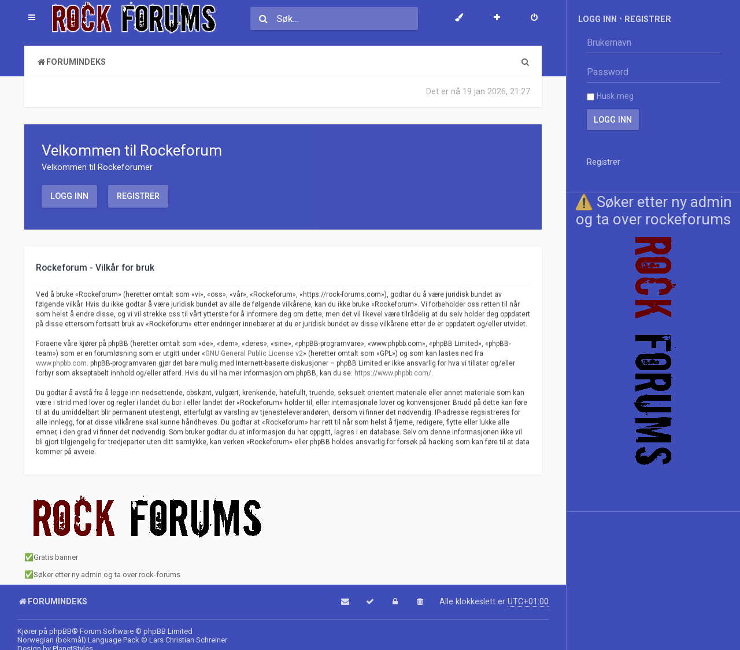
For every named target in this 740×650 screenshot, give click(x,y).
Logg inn (69, 196)
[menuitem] (534, 18)
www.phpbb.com (61, 363)
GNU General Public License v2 (254, 353)
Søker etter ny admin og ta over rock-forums (107, 574)
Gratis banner (56, 557)
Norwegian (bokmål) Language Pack (78, 640)
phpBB (60, 631)
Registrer (138, 196)
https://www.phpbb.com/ (392, 372)
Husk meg (610, 96)
